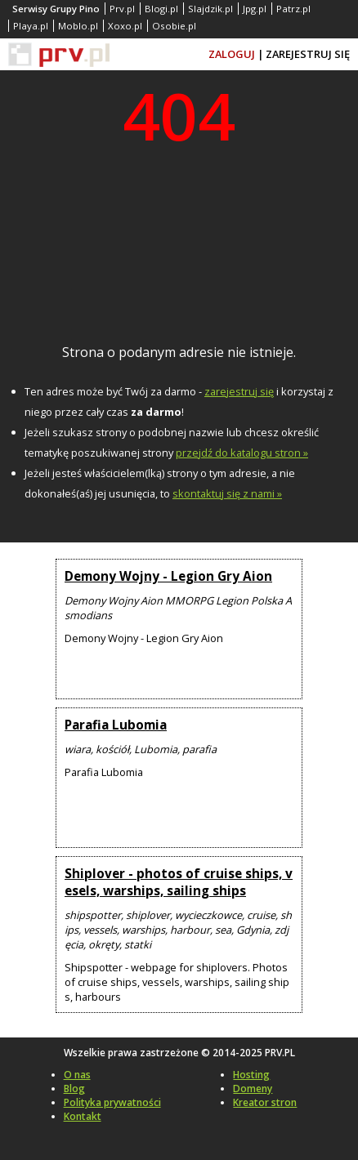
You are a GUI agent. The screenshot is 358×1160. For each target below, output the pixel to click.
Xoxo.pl (125, 26)
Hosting (251, 1075)
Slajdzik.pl (210, 8)
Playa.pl (30, 26)
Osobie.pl (174, 26)
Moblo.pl (78, 26)
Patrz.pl (293, 8)
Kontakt (82, 1116)
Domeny (252, 1088)
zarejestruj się (239, 391)
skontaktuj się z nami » (227, 493)
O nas (77, 1075)
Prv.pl (122, 8)
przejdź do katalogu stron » (242, 452)
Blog (74, 1088)
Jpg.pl (254, 8)
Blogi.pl (161, 8)
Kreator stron (265, 1102)
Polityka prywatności (112, 1102)
